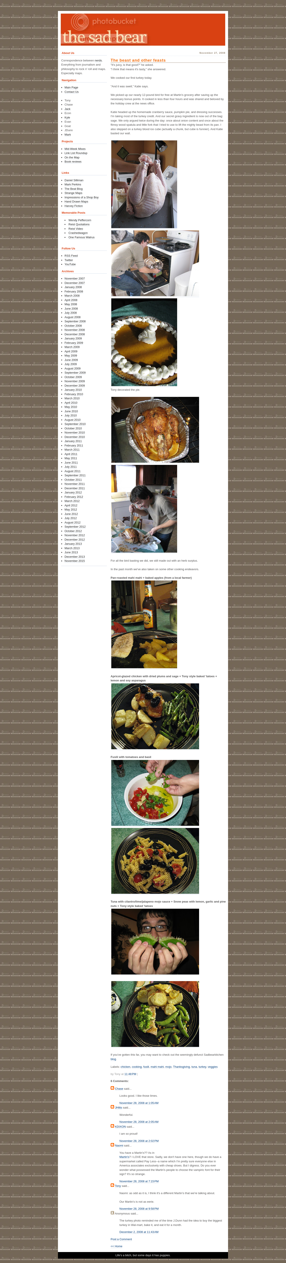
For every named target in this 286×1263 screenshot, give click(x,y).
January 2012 (73, 492)
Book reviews (73, 161)
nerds (98, 60)
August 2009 (73, 368)
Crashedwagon (78, 233)
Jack (67, 109)
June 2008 (71, 308)
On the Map (72, 157)
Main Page (71, 87)
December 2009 (75, 385)
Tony (118, 1186)
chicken (125, 1066)
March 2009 (72, 347)
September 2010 (75, 424)
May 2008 (71, 304)
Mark (68, 134)
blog (113, 1059)
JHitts (118, 1107)
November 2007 (75, 278)
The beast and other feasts (138, 60)
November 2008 (75, 329)
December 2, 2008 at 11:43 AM (138, 1232)
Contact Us (72, 91)
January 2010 (73, 389)
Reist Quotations (79, 224)
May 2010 (71, 406)
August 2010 (73, 419)
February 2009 (74, 342)
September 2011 (75, 475)
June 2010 (71, 411)
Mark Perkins (73, 184)
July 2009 (71, 364)
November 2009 (75, 381)
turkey (202, 1066)
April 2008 (71, 300)
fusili (146, 1066)
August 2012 (73, 522)
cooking (137, 1066)
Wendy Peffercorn (79, 220)
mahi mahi (157, 1066)
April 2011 (71, 454)
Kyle (67, 117)
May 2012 (71, 509)
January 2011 (73, 441)
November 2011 (75, 483)
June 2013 (71, 552)
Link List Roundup (76, 153)
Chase (119, 1088)
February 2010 (74, 394)
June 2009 (71, 360)
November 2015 (75, 561)
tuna (194, 1066)
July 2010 (71, 415)
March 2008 (72, 295)
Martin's (124, 1157)
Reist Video (75, 228)
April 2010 (71, 402)
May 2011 (71, 458)
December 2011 (75, 488)
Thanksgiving (181, 1066)
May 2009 (71, 355)
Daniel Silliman (74, 180)
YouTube (70, 264)
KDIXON (120, 1126)
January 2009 (73, 338)
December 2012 (75, 539)
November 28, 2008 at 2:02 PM (139, 1141)
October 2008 (73, 325)
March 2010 (72, 398)
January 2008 (73, 287)
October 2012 (73, 531)
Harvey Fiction (74, 206)
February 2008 (74, 291)
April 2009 (71, 351)
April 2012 (71, 505)
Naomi (119, 1145)
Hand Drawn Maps (76, 201)
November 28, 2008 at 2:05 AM (138, 1121)
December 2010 (75, 437)
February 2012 (74, 496)
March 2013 (72, 548)
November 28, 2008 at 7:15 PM (139, 1181)
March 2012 (72, 501)
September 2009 (75, 372)
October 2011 (73, 479)
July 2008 (71, 312)
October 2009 (73, 377)
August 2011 (73, 471)
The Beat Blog (74, 188)
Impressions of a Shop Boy (82, 197)
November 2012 (75, 535)
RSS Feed (71, 255)
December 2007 (75, 283)
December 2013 (75, 556)
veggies (213, 1066)
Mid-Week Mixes (75, 148)
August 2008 (73, 317)
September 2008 (75, 321)
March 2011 (72, 449)
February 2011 (74, 445)
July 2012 (71, 518)
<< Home (116, 1246)
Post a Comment (121, 1239)
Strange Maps (73, 193)
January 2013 (73, 543)
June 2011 (71, 462)
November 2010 (75, 432)
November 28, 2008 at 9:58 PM (139, 1208)
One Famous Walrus (81, 237)
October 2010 (73, 428)
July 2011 (71, 466)
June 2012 (71, 514)
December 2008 (75, 334)
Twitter (69, 260)
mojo (168, 1066)
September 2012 (75, 526)
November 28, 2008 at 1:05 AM (138, 1103)
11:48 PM (130, 1074)
